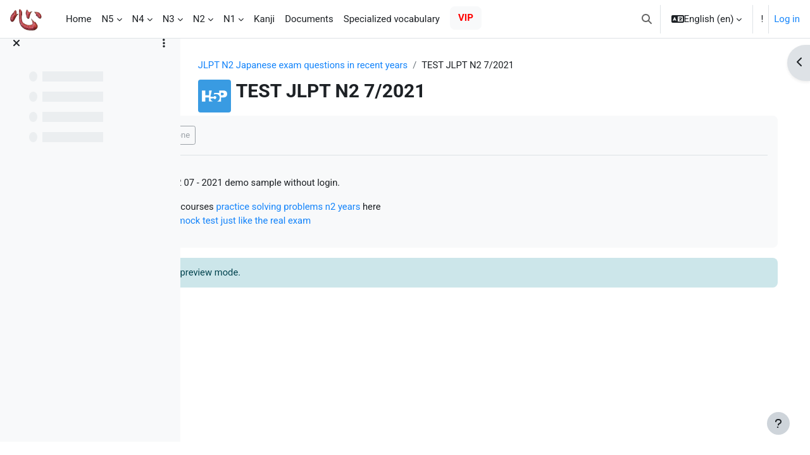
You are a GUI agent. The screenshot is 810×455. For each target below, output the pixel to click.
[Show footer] (778, 423)
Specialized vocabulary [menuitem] (392, 19)
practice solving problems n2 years (371, 207)
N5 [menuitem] (107, 19)
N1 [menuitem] (229, 19)
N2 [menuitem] (199, 19)
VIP (465, 17)
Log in (787, 19)
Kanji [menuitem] (264, 19)
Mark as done (246, 135)
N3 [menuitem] (169, 19)
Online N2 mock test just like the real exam (304, 222)
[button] (646, 19)
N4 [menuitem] (138, 19)
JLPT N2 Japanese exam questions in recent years (339, 65)
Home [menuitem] (78, 19)
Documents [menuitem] (309, 19)
